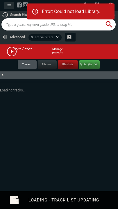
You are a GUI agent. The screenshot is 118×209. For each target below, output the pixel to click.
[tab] (27, 65)
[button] (17, 14)
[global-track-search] (51, 24)
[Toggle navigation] (9, 5)
